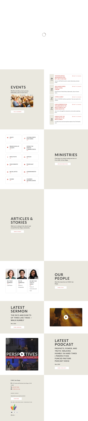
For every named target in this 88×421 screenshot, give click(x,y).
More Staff (61, 287)
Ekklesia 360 (13, 415)
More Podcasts (62, 367)
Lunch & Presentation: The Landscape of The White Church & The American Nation (61, 107)
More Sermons (17, 327)
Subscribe (16, 398)
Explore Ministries (63, 163)
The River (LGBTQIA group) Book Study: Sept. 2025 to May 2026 (60, 77)
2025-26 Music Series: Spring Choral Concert (60, 88)
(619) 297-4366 (15, 387)
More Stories (17, 231)
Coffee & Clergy (59, 97)
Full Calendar (17, 111)
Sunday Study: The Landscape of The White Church (60, 118)
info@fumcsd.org (16, 389)
